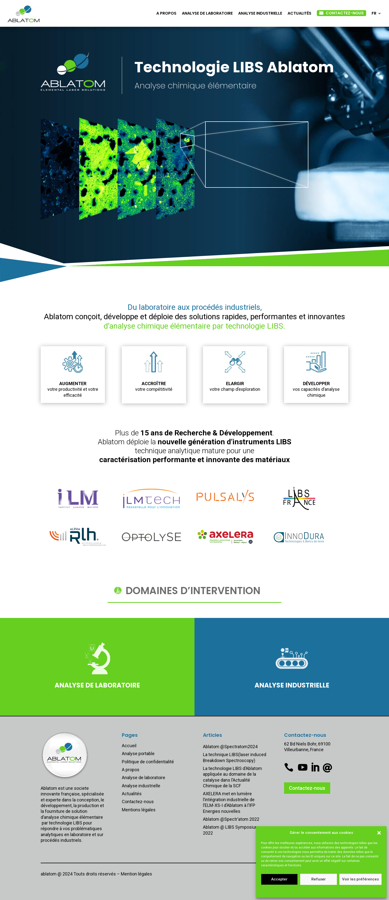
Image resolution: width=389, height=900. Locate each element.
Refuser (318, 879)
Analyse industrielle (260, 13)
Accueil (129, 745)
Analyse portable (138, 753)
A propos (166, 13)
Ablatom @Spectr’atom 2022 (231, 819)
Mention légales (136, 873)
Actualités (299, 13)
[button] (379, 832)
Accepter (279, 879)
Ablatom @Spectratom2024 (230, 746)
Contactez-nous (345, 13)
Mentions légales (319, 891)
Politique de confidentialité (148, 761)
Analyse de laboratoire (207, 13)
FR (374, 13)
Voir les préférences (360, 879)
